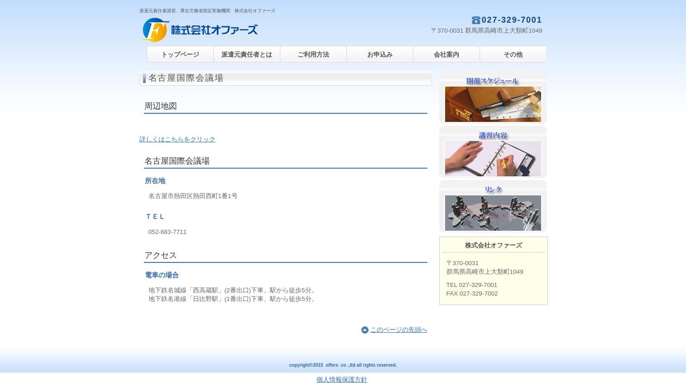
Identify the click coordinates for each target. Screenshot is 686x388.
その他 (513, 54)
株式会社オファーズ (230, 29)
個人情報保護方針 (342, 379)
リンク (493, 206)
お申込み (380, 54)
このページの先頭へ (398, 329)
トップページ (180, 54)
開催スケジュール (493, 97)
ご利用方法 (313, 54)
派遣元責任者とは (246, 54)
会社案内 (446, 54)
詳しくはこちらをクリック (177, 139)
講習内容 (493, 152)
